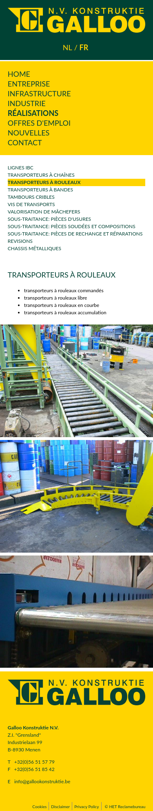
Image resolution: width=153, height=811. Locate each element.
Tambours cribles (31, 197)
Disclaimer (60, 806)
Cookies (39, 806)
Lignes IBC (20, 167)
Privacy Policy (86, 806)
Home (19, 73)
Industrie (27, 103)
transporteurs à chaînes (41, 175)
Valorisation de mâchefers (44, 212)
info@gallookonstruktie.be (42, 781)
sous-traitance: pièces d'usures (49, 219)
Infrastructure (39, 93)
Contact (25, 142)
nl (67, 47)
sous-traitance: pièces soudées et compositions (71, 226)
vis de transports (31, 204)
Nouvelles (29, 132)
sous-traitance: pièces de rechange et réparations (75, 234)
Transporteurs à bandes (40, 190)
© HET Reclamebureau (125, 806)
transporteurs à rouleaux (44, 182)
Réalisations (33, 113)
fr (83, 47)
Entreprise (29, 83)
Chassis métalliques (34, 248)
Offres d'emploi (39, 122)
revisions (20, 241)
